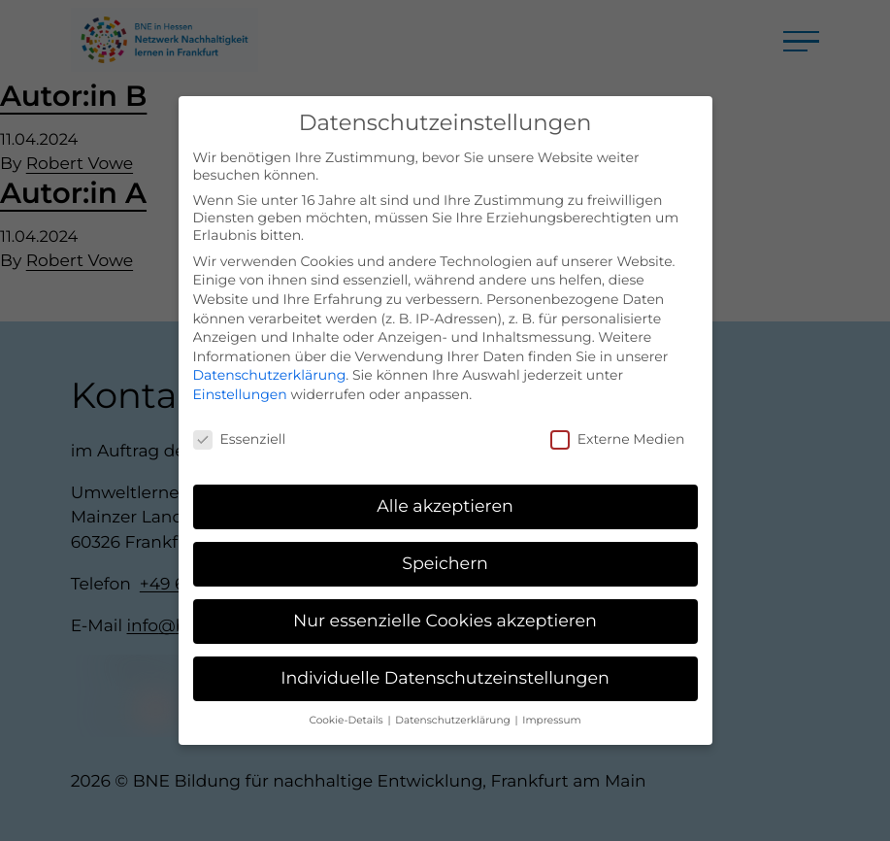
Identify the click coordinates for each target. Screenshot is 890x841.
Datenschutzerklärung (269, 362)
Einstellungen (240, 380)
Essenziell (239, 425)
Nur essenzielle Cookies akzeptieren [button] (445, 608)
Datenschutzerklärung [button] (453, 707)
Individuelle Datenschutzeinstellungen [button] (445, 666)
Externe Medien (617, 425)
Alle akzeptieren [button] (445, 494)
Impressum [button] (551, 707)
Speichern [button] (445, 551)
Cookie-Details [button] (347, 707)
